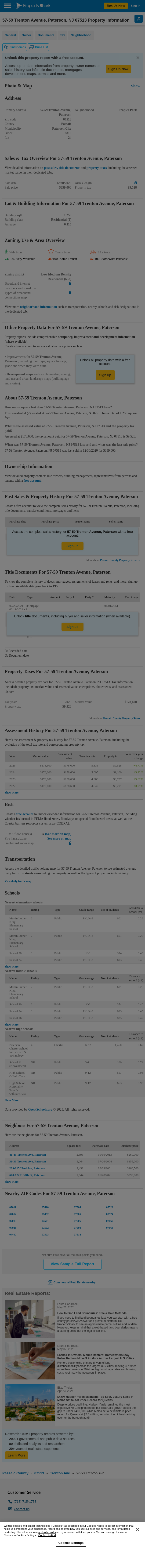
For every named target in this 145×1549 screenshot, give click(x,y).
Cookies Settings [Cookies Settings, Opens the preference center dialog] (71, 1543)
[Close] (137, 1529)
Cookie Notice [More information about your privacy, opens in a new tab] (46, 1535)
